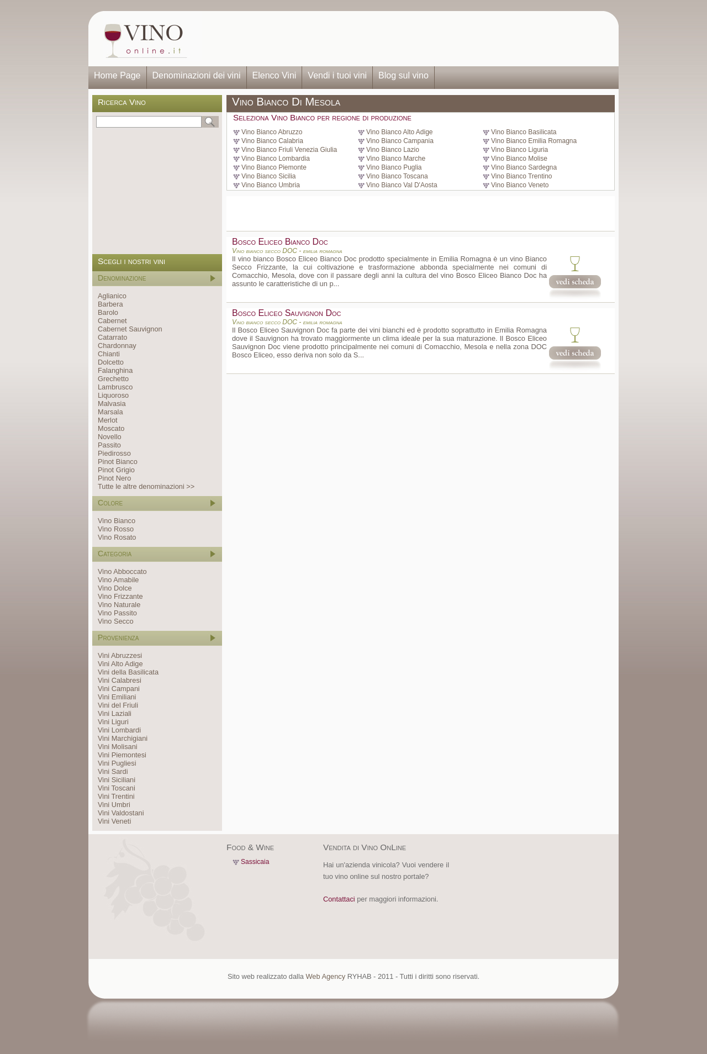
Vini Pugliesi (117, 763)
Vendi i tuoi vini (337, 75)
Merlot (108, 420)
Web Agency (325, 976)
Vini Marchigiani (122, 738)
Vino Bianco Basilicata (524, 132)
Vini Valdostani (121, 813)
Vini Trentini (116, 796)
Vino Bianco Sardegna (524, 167)
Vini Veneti (114, 821)
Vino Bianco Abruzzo (272, 132)
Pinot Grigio (116, 470)
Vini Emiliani (117, 697)
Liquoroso (113, 395)
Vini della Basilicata (128, 672)
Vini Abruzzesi (120, 655)
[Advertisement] (406, 39)
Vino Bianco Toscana (397, 176)
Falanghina (115, 370)
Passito (109, 445)
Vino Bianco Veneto (520, 185)
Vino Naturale (119, 604)
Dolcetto (111, 362)
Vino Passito (117, 613)
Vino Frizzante (120, 596)
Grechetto (113, 379)
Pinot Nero (114, 478)
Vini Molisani (118, 746)
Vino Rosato (117, 537)
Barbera (110, 304)
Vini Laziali (114, 713)
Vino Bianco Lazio (392, 150)
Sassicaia (255, 862)
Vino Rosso (116, 529)
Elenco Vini (274, 75)
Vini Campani (119, 688)
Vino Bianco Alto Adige (399, 132)
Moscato (111, 428)
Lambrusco (115, 387)
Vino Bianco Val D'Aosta (401, 185)
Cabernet (112, 321)
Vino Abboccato (122, 571)
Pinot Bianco (118, 461)
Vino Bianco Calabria (272, 141)
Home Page (117, 75)
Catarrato (112, 337)
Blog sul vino (403, 75)
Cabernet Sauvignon (130, 329)
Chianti (109, 354)
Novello (110, 437)
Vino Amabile (118, 580)
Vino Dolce (115, 588)
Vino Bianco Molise (519, 158)
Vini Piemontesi (122, 755)
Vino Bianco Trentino (521, 176)
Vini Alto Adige (120, 664)
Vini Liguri (113, 722)
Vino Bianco (116, 521)
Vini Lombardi (119, 730)
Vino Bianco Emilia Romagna (534, 141)
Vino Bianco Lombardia (275, 158)
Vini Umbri (114, 804)
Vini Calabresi (119, 680)
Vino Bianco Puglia (394, 167)
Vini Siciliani (116, 780)
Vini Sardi (113, 771)
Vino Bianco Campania (400, 141)
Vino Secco (116, 621)
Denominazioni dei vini (196, 75)
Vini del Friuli (118, 705)
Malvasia (112, 403)
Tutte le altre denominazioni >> (146, 486)
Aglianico (112, 296)
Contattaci (339, 899)
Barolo (108, 312)
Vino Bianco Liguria (519, 150)
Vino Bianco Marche (395, 158)
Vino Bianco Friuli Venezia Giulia (289, 150)
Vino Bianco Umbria (270, 185)
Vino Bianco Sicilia (268, 176)
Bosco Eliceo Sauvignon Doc (286, 313)
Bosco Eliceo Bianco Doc (280, 241)
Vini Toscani (116, 788)
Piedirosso (114, 453)
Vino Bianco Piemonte (274, 167)
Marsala (110, 412)
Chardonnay (117, 345)
